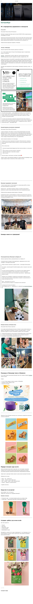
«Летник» (4, 55)
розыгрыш (7, 367)
